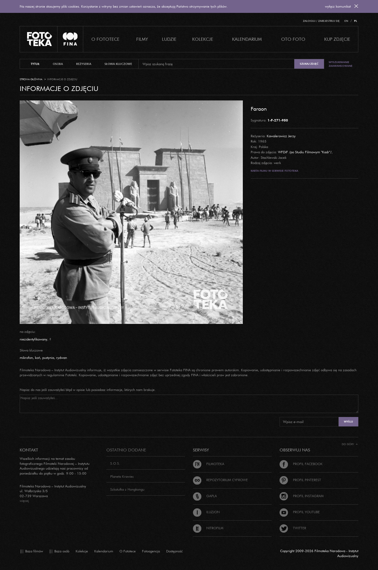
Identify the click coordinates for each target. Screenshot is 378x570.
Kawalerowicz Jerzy (281, 136)
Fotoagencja (151, 551)
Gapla (205, 496)
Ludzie (169, 39)
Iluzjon (206, 512)
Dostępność (174, 551)
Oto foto (293, 39)
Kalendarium (247, 39)
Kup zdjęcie (337, 39)
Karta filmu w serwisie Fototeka (274, 170)
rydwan (61, 357)
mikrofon (26, 357)
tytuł (35, 64)
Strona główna (31, 79)
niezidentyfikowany (33, 339)
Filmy (142, 39)
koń (37, 357)
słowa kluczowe (118, 64)
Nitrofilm (208, 528)
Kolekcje (202, 39)
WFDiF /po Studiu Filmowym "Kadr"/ (305, 152)
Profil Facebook (301, 464)
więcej (24, 500)
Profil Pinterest (300, 480)
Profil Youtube (300, 512)
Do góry (350, 444)
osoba (58, 64)
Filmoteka (208, 464)
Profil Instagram (302, 496)
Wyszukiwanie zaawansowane (341, 64)
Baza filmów (31, 551)
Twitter (293, 528)
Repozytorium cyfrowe (220, 480)
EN (346, 21)
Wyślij (348, 421)
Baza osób (59, 551)
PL (355, 21)
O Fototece (105, 39)
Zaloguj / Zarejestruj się (321, 21)
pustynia (48, 357)
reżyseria (83, 64)
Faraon (259, 108)
